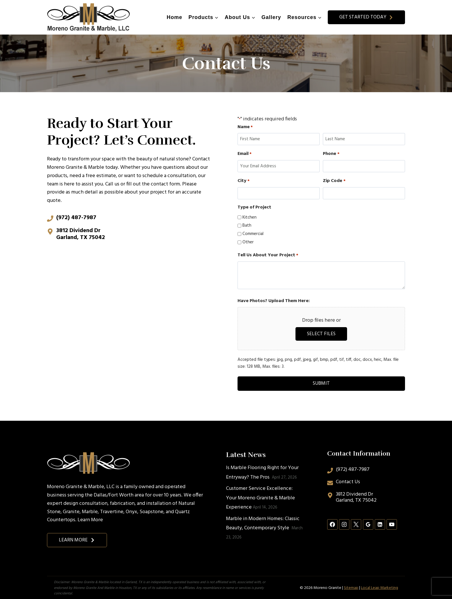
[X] (356, 523)
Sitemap (351, 587)
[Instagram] (344, 523)
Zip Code (334, 181)
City (244, 181)
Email (245, 154)
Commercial (252, 233)
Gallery (271, 17)
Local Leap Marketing (379, 587)
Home (174, 17)
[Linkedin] (380, 523)
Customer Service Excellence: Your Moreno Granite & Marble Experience (260, 497)
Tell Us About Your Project (268, 255)
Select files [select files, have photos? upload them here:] (321, 334)
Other (248, 242)
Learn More (90, 519)
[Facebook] (332, 523)
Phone (331, 154)
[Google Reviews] (368, 523)
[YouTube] (392, 523)
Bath (246, 225)
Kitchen (249, 217)
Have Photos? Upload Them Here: (274, 301)
